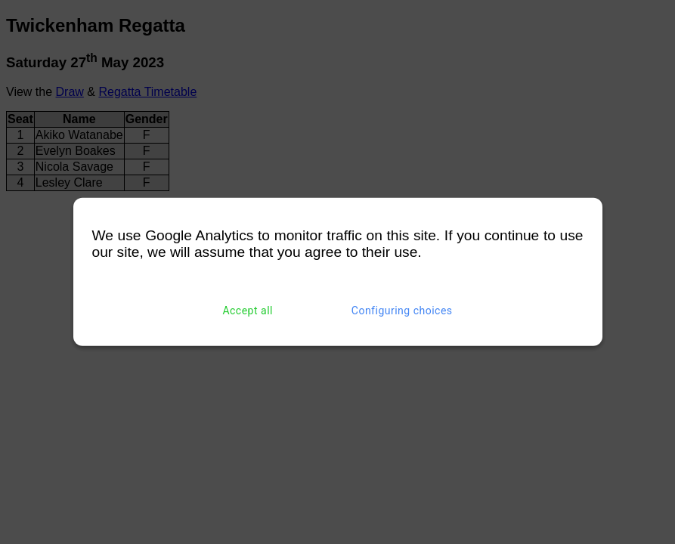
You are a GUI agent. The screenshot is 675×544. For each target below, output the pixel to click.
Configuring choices (402, 310)
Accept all (247, 310)
